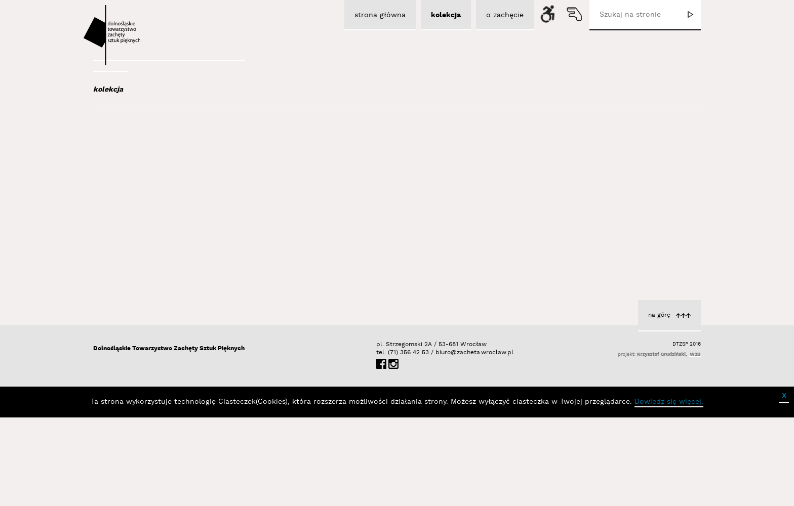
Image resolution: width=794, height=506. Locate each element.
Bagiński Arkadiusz (150, 240)
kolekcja (108, 89)
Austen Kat (139, 203)
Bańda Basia (143, 281)
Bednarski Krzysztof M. (160, 322)
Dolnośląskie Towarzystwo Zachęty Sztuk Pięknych (169, 437)
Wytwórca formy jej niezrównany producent (607, 250)
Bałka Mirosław (146, 267)
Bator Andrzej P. (149, 308)
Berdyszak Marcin (152, 335)
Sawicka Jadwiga (447, 270)
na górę (659, 403)
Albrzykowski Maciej (153, 176)
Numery (463, 260)
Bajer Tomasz (143, 253)
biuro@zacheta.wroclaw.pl (440, 441)
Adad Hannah (143, 162)
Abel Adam (137, 149)
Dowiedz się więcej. (668, 490)
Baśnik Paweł (144, 294)
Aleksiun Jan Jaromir (155, 190)
